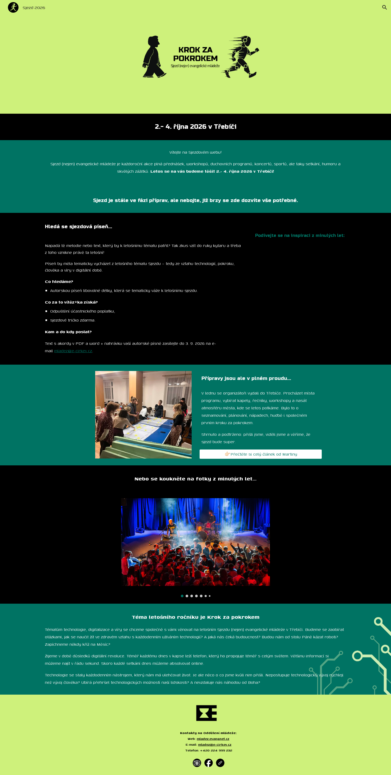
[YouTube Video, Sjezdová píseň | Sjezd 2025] (300, 277)
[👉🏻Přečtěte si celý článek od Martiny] (261, 454)
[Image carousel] (195, 547)
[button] (384, 7)
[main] (195, 127)
